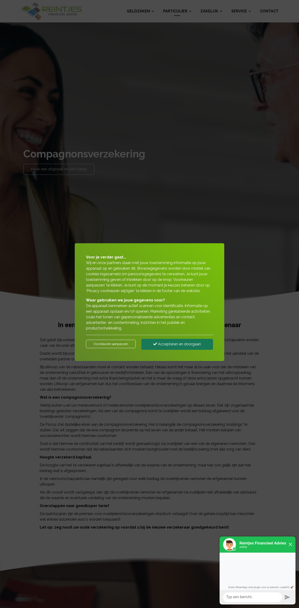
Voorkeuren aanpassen (110, 344)
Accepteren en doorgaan (177, 344)
